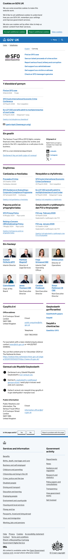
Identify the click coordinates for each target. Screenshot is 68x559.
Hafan (5, 45)
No (32, 432)
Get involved (51, 500)
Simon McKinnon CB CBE (57, 288)
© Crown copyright (57, 553)
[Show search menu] (62, 40)
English (27, 49)
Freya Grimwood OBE (42, 261)
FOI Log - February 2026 (46, 213)
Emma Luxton (57, 260)
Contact (6, 537)
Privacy (12, 534)
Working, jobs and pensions (14, 522)
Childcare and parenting (13, 469)
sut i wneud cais (26, 375)
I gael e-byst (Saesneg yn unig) (17, 124)
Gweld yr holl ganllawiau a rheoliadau (15, 199)
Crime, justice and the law (13, 478)
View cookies (57, 32)
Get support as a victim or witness (39, 70)
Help (5, 534)
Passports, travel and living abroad (17, 514)
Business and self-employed (14, 465)
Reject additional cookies (39, 32)
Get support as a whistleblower (38, 66)
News (48, 464)
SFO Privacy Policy (11, 213)
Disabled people (9, 483)
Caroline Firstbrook (40, 286)
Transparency (51, 489)
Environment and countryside (15, 500)
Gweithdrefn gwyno (54, 314)
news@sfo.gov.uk (17, 344)
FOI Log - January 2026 (45, 224)
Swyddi (49, 318)
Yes (23, 432)
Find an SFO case (32, 54)
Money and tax (9, 509)
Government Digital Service (14, 543)
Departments (51, 459)
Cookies (20, 534)
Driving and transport (11, 487)
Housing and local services (13, 505)
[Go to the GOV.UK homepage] (11, 40)
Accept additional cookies (14, 32)
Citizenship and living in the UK (15, 474)
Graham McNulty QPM (9, 261)
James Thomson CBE (25, 286)
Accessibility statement (34, 534)
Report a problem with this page (53, 432)
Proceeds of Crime (10, 179)
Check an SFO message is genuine (39, 74)
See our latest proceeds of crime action (41, 58)
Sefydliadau (14, 45)
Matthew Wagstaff (23, 261)
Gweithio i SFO (52, 330)
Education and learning (12, 492)
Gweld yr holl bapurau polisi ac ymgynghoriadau (13, 232)
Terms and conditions (20, 537)
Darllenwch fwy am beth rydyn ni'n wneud (20, 155)
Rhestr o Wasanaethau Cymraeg (16, 540)
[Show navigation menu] (54, 40)
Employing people (10, 496)
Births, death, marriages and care (16, 461)
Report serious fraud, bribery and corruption (43, 62)
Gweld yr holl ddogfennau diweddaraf (15, 119)
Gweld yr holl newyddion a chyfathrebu (49, 199)
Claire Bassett (9, 285)
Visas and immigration (12, 518)
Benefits (6, 456)
